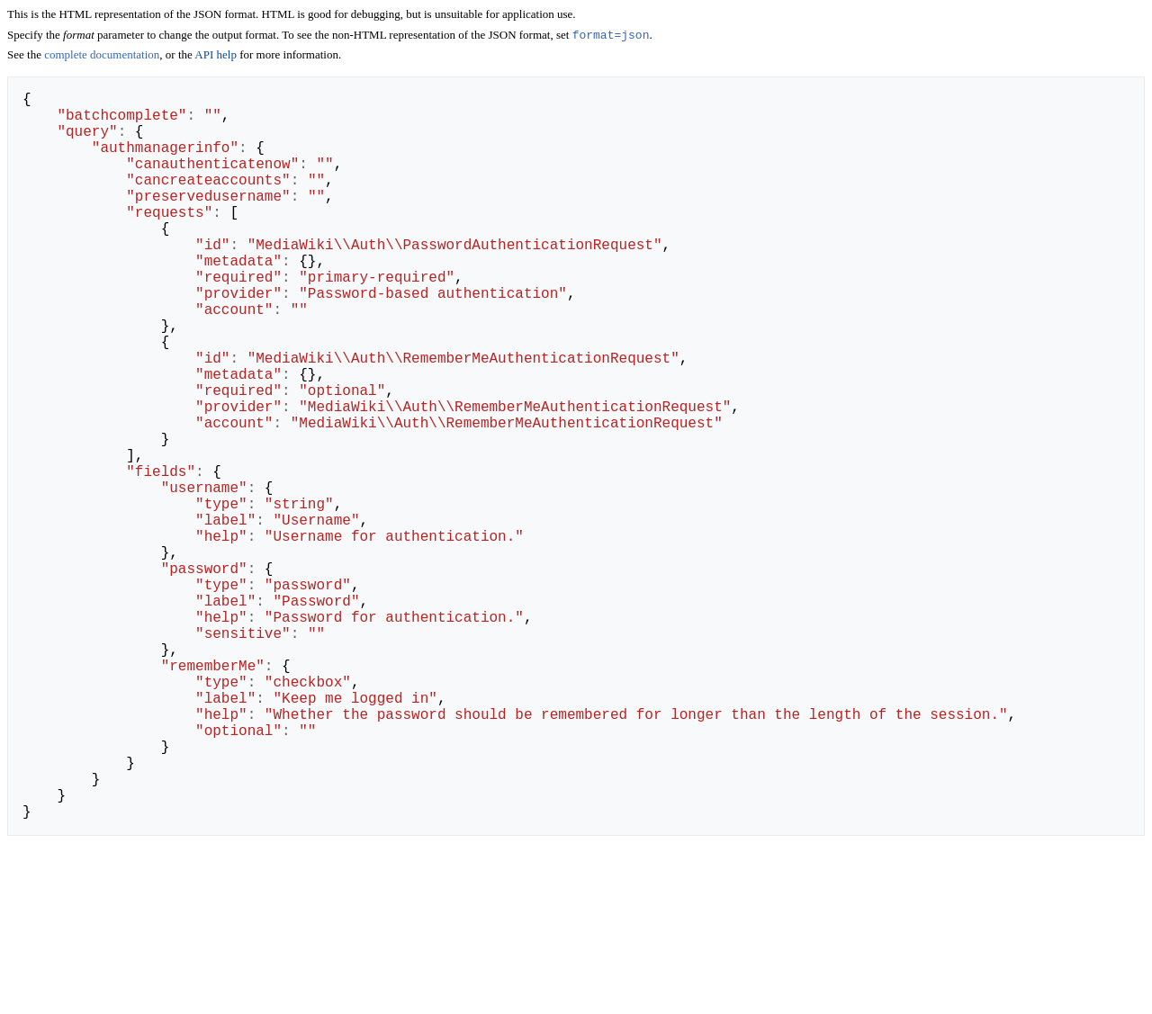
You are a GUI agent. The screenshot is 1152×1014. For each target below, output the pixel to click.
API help (215, 56)
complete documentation (101, 56)
